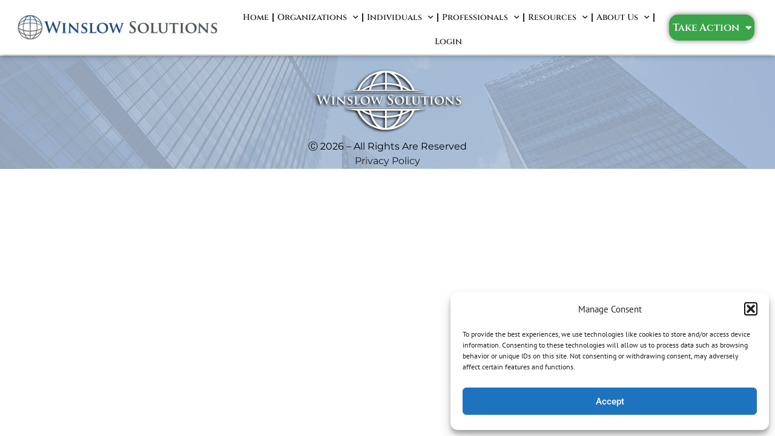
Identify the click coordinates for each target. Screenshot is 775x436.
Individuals (400, 17)
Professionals (480, 17)
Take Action (712, 27)
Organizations (317, 17)
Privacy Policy (387, 161)
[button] (751, 309)
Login (448, 41)
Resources (558, 17)
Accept (610, 401)
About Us (623, 17)
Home (256, 17)
